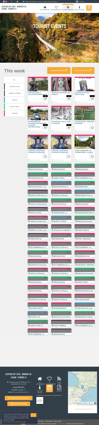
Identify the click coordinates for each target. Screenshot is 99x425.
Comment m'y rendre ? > (84, 409)
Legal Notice (40, 421)
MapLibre (91, 403)
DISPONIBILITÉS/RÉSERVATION (18, 398)
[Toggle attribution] (95, 403)
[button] (38, 91)
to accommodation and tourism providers (45, 423)
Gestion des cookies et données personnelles (14, 421)
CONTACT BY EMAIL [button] (19, 404)
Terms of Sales (57, 421)
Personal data (48, 421)
